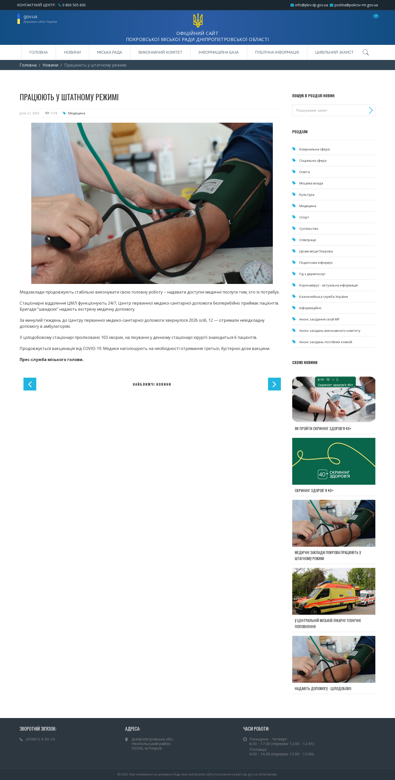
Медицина (76, 113)
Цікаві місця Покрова (316, 251)
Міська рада (109, 52)
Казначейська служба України (323, 296)
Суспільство (308, 228)
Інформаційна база (219, 52)
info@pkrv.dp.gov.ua (311, 5)
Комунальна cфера (314, 149)
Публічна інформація (277, 52)
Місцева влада (311, 183)
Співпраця (307, 240)
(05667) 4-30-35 (40, 738)
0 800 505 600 (74, 5)
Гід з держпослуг (312, 274)
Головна (38, 52)
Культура (306, 194)
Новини (72, 52)
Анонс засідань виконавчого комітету (329, 330)
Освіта (304, 172)
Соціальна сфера (312, 160)
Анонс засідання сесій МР (319, 319)
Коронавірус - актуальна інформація (328, 285)
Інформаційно (310, 308)
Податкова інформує (316, 262)
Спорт (304, 217)
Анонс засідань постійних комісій (325, 342)
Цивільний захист (334, 52)
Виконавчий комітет (160, 52)
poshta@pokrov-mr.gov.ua (356, 5)
